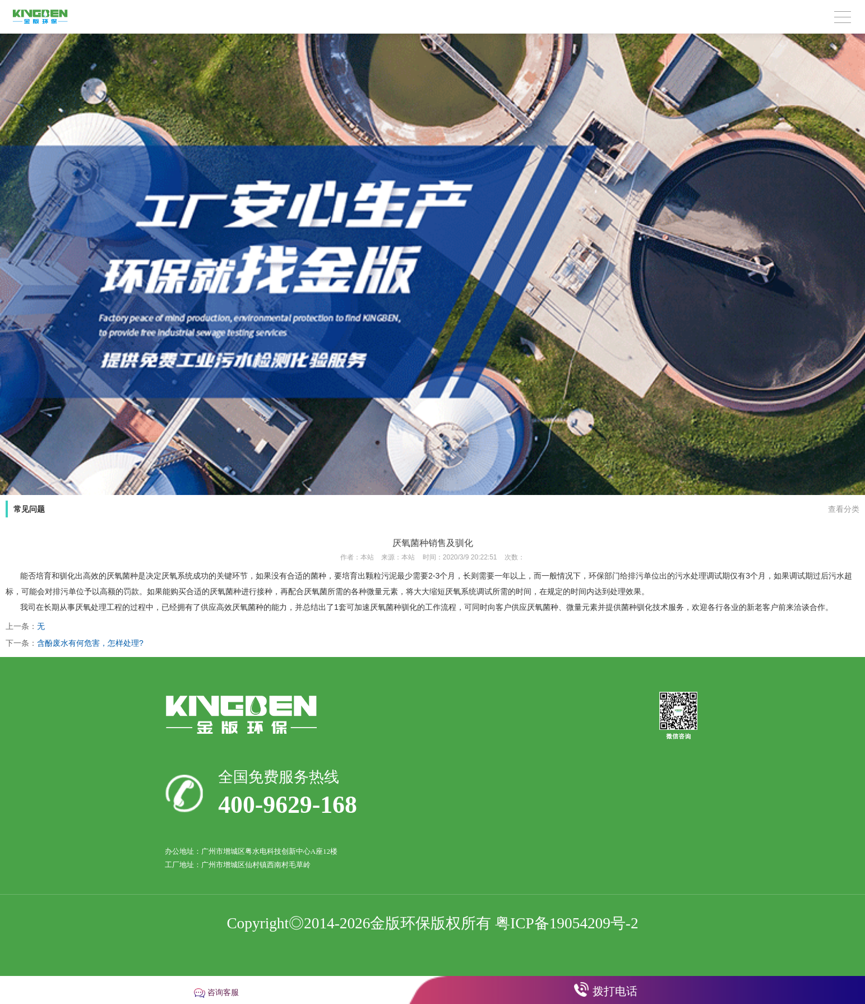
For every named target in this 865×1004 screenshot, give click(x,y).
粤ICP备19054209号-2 (566, 923)
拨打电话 (615, 991)
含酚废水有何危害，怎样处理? (90, 643)
